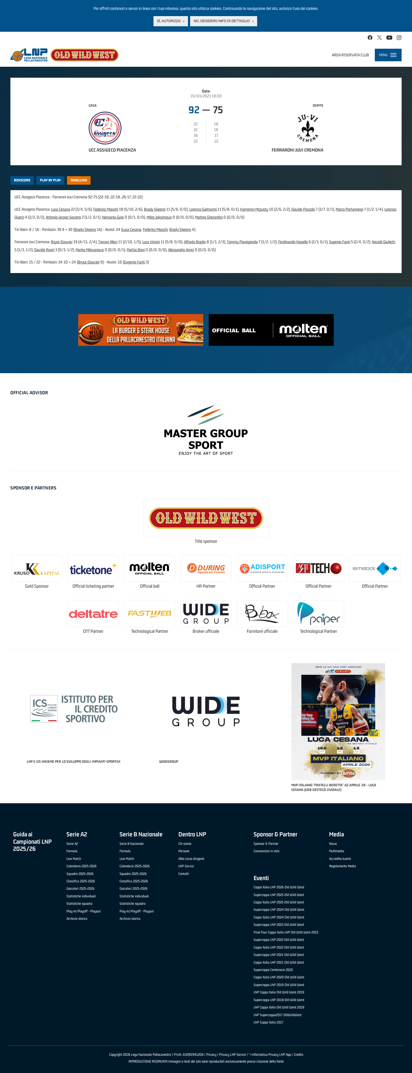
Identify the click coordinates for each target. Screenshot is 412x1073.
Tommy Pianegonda (242, 241)
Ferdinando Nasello (293, 241)
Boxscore (22, 180)
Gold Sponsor (37, 586)
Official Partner (262, 586)
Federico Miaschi (105, 209)
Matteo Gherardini (209, 217)
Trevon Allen (107, 241)
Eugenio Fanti (339, 241)
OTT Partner (93, 631)
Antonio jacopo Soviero (63, 217)
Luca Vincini (151, 241)
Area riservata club (350, 55)
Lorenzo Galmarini (203, 209)
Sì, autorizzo (169, 21)
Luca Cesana (60, 209)
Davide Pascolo (303, 209)
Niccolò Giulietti (383, 241)
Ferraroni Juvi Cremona (297, 150)
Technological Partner (149, 631)
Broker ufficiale (206, 631)
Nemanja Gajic (113, 217)
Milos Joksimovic (159, 217)
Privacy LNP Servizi (232, 1054)
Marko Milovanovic (90, 249)
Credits (298, 1054)
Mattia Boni (136, 249)
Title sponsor (206, 541)
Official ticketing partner (93, 586)
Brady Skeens (155, 209)
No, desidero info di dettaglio (222, 21)
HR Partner (206, 586)
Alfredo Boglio (195, 241)
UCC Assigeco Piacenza (112, 150)
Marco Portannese (349, 209)
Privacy (211, 1054)
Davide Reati (44, 249)
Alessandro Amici (181, 249)
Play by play (50, 180)
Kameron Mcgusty (254, 209)
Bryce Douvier (61, 241)
